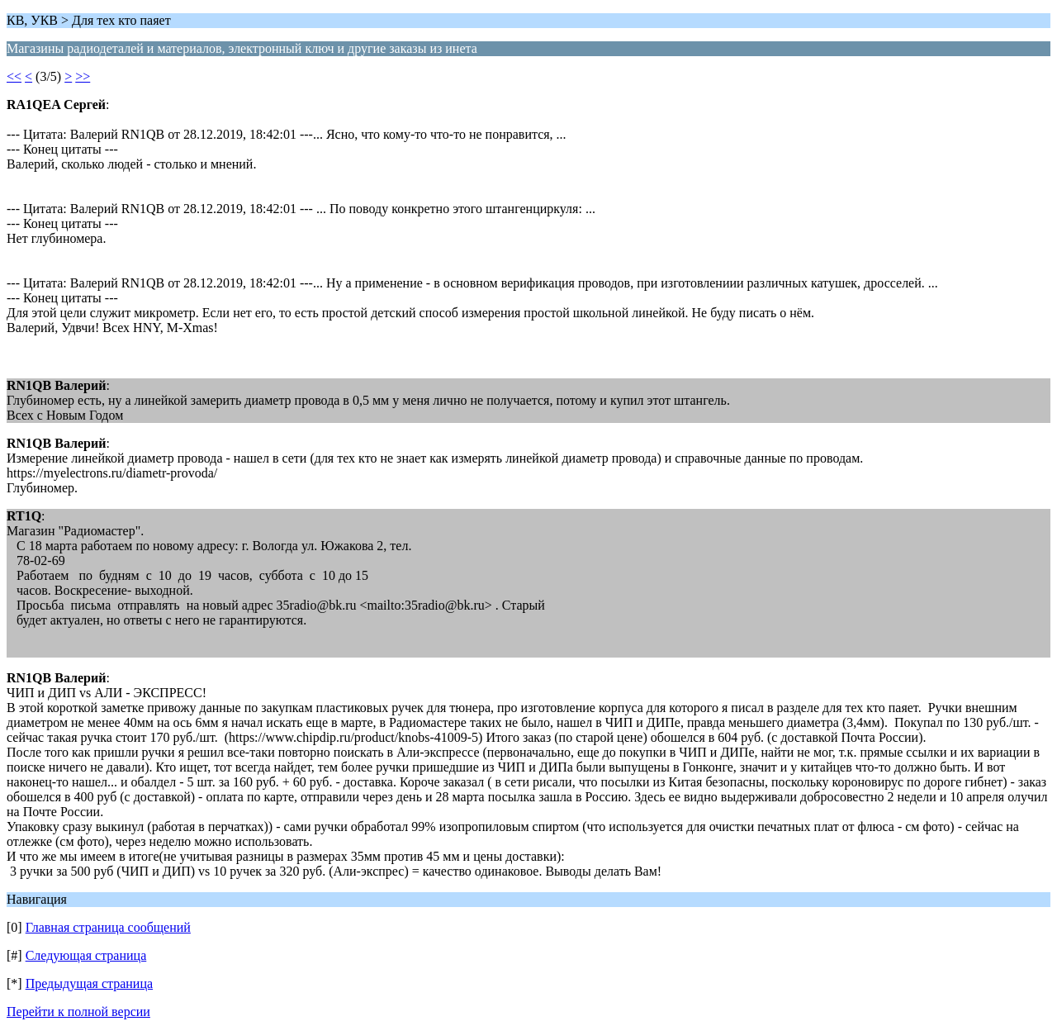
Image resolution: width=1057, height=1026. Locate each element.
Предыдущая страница (89, 983)
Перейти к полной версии (78, 1012)
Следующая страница (86, 955)
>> (82, 76)
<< (14, 76)
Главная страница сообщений (108, 927)
